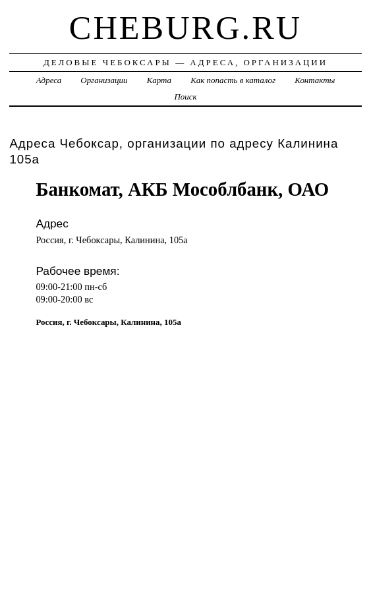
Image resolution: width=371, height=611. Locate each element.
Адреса (48, 80)
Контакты (315, 80)
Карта (159, 80)
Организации (103, 80)
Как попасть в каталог (232, 80)
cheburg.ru (185, 27)
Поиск (185, 97)
